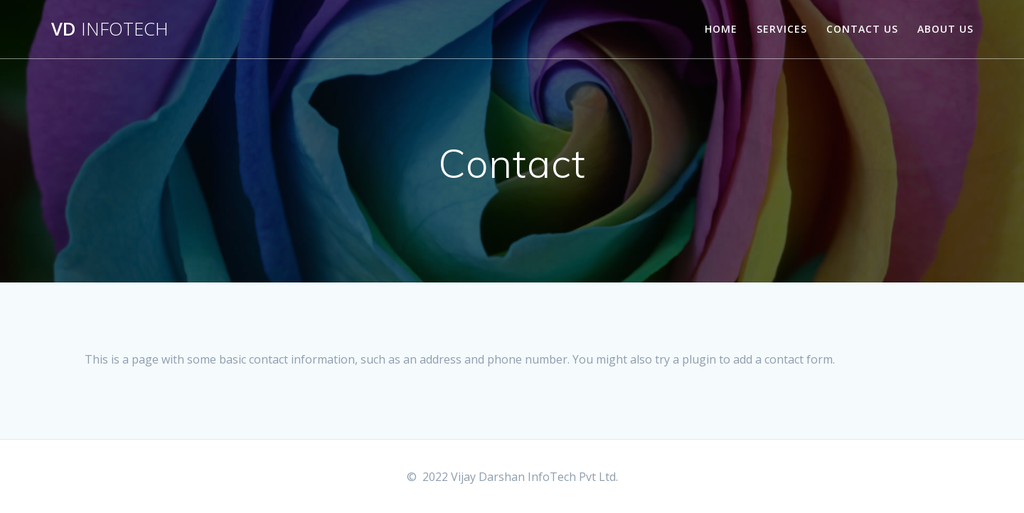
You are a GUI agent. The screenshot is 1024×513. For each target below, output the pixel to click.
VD (110, 29)
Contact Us (862, 29)
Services (782, 29)
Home (721, 29)
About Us (945, 29)
